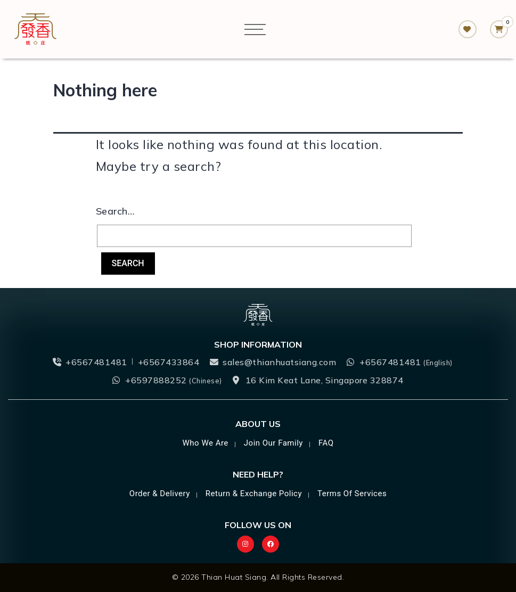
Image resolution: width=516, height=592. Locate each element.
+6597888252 (173, 380)
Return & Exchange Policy (254, 493)
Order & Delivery (159, 493)
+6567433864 (169, 362)
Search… (115, 211)
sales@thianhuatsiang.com (279, 362)
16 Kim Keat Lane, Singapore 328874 (324, 380)
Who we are (205, 443)
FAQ (326, 443)
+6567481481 (96, 362)
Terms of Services (352, 493)
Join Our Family (273, 443)
